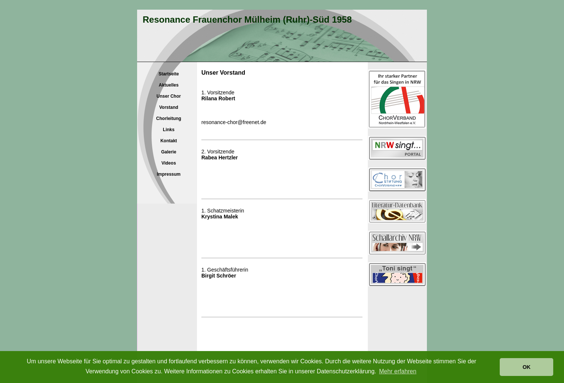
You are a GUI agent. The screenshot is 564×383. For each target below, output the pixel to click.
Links (168, 129)
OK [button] (526, 367)
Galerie (168, 152)
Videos (168, 163)
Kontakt (169, 140)
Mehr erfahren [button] (397, 371)
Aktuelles (168, 85)
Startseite (169, 74)
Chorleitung (168, 118)
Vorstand (168, 107)
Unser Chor (168, 96)
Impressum (169, 174)
